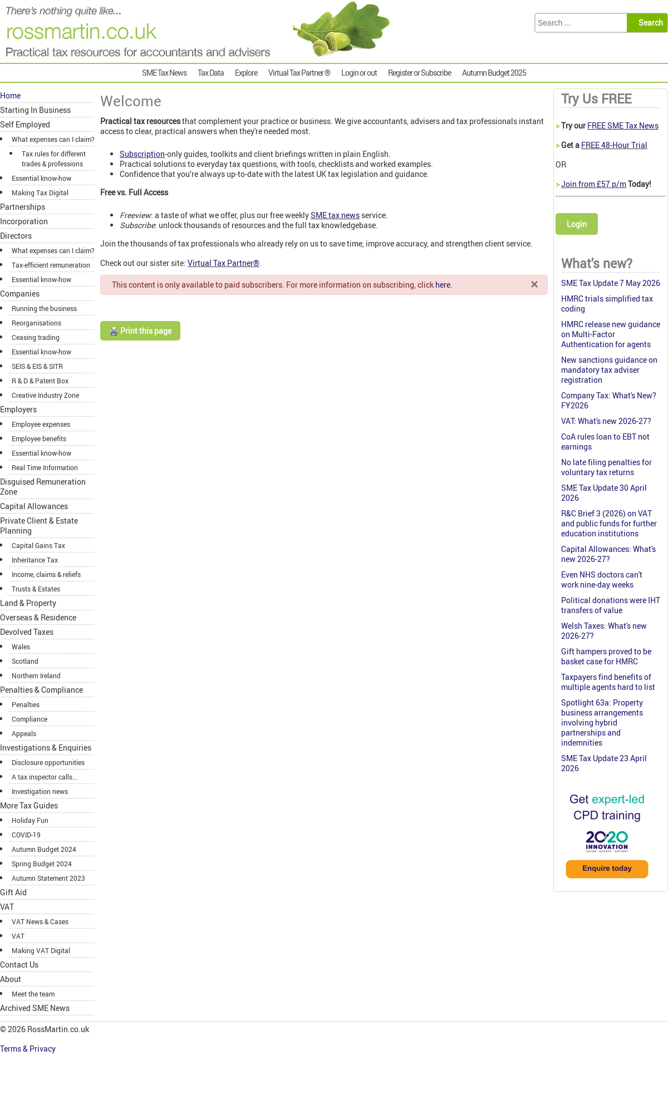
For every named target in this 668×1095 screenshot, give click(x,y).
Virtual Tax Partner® (223, 263)
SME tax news (335, 215)
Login (577, 224)
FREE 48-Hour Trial (614, 145)
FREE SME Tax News (623, 125)
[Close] (534, 283)
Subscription (142, 154)
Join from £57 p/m (593, 184)
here (442, 284)
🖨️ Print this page (140, 330)
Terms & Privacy (28, 1048)
